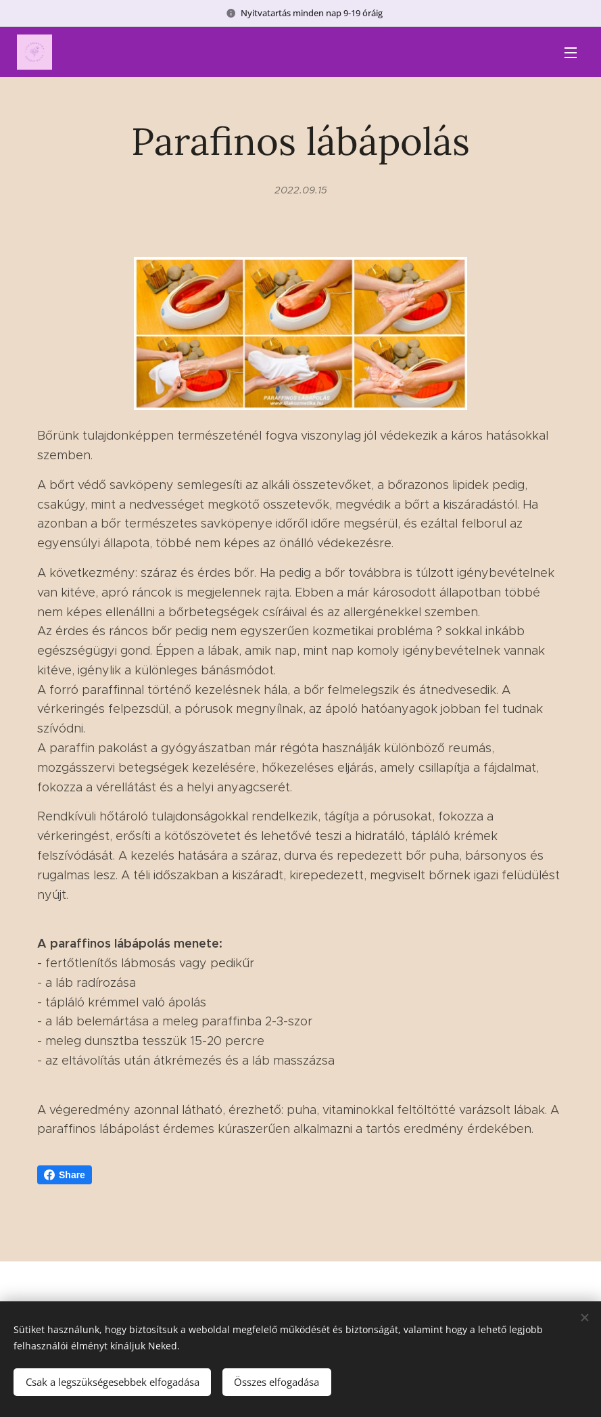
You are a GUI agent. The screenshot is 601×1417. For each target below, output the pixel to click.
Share (64, 1174)
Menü (570, 52)
